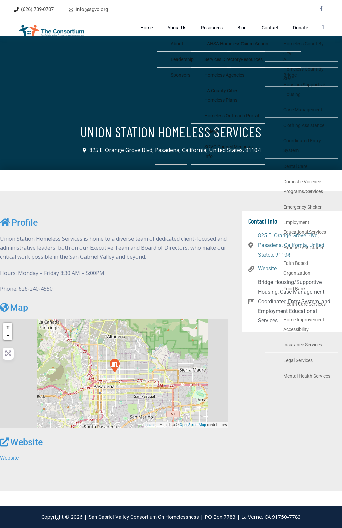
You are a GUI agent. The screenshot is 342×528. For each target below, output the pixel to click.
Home (189, 35)
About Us (210, 35)
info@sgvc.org (92, 9)
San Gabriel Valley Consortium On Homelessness (144, 517)
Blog (257, 35)
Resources (236, 35)
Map (14, 323)
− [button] (8, 350)
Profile (19, 238)
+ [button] (8, 342)
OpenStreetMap (193, 440)
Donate (296, 35)
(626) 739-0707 (37, 9)
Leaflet (151, 440)
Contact (275, 35)
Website (21, 457)
